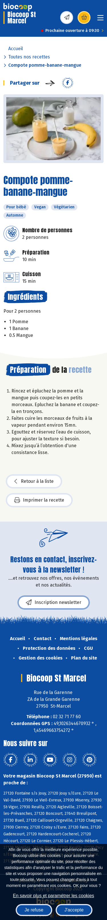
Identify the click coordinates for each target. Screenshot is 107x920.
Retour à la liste (34, 481)
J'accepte (74, 909)
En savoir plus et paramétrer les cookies (53, 895)
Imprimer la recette (39, 500)
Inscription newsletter (53, 602)
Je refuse (34, 909)
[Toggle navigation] (100, 19)
